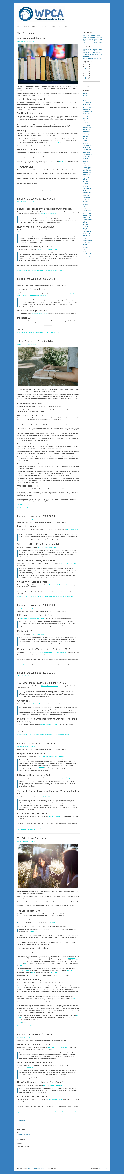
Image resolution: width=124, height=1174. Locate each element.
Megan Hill (61, 664)
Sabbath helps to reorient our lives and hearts (32, 618)
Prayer (24, 829)
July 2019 (85, 244)
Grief (54, 734)
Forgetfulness (34, 190)
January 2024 (86, 147)
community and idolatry (27, 1067)
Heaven (49, 270)
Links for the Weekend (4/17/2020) (92, 52)
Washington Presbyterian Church (36, 1168)
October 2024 (86, 131)
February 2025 (87, 124)
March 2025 (86, 122)
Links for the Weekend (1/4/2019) (92, 51)
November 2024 (87, 129)
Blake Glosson (32, 828)
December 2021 (87, 192)
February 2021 (87, 210)
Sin (47, 332)
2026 (86, 64)
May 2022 (85, 183)
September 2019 (87, 240)
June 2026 (85, 95)
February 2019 (87, 253)
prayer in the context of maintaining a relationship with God (59, 778)
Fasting (45, 270)
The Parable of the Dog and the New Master (61, 585)
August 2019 (86, 242)
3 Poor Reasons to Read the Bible (35, 341)
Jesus (46, 596)
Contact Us (52, 26)
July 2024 (85, 136)
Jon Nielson (65, 828)
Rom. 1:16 (41, 767)
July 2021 (85, 201)
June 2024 (85, 138)
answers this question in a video (48, 724)
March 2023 (86, 165)
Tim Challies (61, 270)
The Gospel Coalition (74, 664)
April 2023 (85, 163)
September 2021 (87, 197)
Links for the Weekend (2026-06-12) (92, 42)
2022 (86, 71)
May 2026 (85, 97)
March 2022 (86, 186)
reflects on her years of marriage (36, 703)
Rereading (48, 190)
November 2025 (87, 107)
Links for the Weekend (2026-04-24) (36, 198)
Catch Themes (103, 1168)
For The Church (32, 596)
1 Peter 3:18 (54, 972)
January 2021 (86, 212)
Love (44, 190)
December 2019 (87, 235)
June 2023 (85, 160)
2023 (86, 70)
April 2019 (85, 249)
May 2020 (85, 226)
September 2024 (87, 133)
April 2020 (85, 228)
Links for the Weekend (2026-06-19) (92, 41)
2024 (86, 68)
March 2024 (86, 143)
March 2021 (86, 208)
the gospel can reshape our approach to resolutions (50, 756)
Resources (43, 26)
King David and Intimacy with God (92, 58)
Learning (40, 190)
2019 (86, 77)
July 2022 (85, 179)
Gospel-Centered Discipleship (51, 664)
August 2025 (86, 113)
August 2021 (86, 199)
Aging (23, 664)
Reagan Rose (54, 270)
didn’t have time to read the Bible (49, 686)
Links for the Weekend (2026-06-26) (92, 37)
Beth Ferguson (29, 664)
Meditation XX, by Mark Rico (37, 321)
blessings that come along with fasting (47, 249)
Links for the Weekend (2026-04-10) (36, 279)
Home (18, 26)
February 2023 (87, 167)
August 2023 (86, 156)
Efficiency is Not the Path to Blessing (92, 39)
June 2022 (85, 181)
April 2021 (85, 206)
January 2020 (86, 233)
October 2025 (86, 109)
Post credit (19, 186)
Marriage (67, 734)
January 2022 (86, 190)
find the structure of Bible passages (47, 796)
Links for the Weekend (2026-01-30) (36, 605)
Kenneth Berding (72, 1111)
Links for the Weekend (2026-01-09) (36, 743)
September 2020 (87, 219)
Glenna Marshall (40, 596)
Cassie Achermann (33, 270)
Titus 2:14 (33, 972)
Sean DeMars (51, 596)
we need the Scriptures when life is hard (49, 547)
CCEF (30, 734)
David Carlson (44, 828)
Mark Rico (43, 332)
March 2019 (86, 251)
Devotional (20, 190)
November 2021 (87, 194)
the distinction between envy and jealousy (58, 1047)
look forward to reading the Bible (47, 213)
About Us (26, 26)
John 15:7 (61, 161)
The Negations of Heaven (56, 1099)
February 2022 (87, 188)
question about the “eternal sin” (39, 313)
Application (27, 1025)
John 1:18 (69, 970)
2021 (86, 73)
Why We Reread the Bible (31, 38)
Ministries (34, 26)
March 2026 (86, 100)
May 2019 (85, 247)
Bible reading (28, 190)
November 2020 (87, 215)
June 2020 (85, 224)
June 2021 (85, 203)
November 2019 (87, 237)
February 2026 (87, 102)
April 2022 (85, 185)
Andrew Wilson (25, 1111)
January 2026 (86, 104)
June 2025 (85, 117)
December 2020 (87, 213)
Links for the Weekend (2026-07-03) (92, 35)
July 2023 (85, 158)
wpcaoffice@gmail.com (23, 1134)
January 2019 (86, 255)
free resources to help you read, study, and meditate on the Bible (49, 652)
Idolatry (61, 1111)
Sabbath (66, 664)
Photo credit (26, 186)
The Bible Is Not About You (56, 816)
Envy (43, 1111)
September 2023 (87, 154)
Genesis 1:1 (53, 922)
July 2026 (85, 93)
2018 (86, 79)
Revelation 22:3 (33, 931)
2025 (86, 66)
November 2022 (87, 172)
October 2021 (86, 195)
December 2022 (87, 170)
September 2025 (87, 111)
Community (39, 1111)
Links (19, 270)
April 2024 (85, 142)
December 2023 (87, 149)
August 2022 (86, 178)
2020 (86, 75)
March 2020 (86, 230)
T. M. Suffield (52, 332)
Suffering (64, 596)
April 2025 (85, 120)
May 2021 (85, 204)
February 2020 (87, 231)
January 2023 (86, 169)
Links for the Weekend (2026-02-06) (36, 516)
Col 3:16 (47, 156)
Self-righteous (58, 596)
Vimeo (65, 26)
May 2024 (85, 140)
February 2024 (87, 145)
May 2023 (85, 161)
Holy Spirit (38, 332)
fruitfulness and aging (38, 634)
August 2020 (86, 221)
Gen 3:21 (26, 963)
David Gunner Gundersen (38, 734)
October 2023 (86, 152)
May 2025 (85, 118)
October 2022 (86, 174)
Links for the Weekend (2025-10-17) (36, 1034)
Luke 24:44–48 (25, 970)
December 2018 (87, 257)
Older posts (21, 1120)
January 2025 (86, 125)
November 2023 (87, 151)
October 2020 (86, 217)
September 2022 (87, 176)
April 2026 (85, 99)
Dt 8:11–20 (57, 142)
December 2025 (87, 106)
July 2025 (85, 115)
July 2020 (85, 222)
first (70, 1015)
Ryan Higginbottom (30, 41)
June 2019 (85, 246)
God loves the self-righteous (68, 563)
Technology (57, 332)
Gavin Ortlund (32, 332)
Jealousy (65, 1111)
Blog (59, 26)
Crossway (40, 270)
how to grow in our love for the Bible (52, 1085)
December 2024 (87, 127)
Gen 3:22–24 (71, 958)
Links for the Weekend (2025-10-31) (92, 49)
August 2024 (86, 134)
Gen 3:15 (20, 965)
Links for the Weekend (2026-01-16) (36, 672)
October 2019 (86, 239)
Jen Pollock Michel (60, 734)
